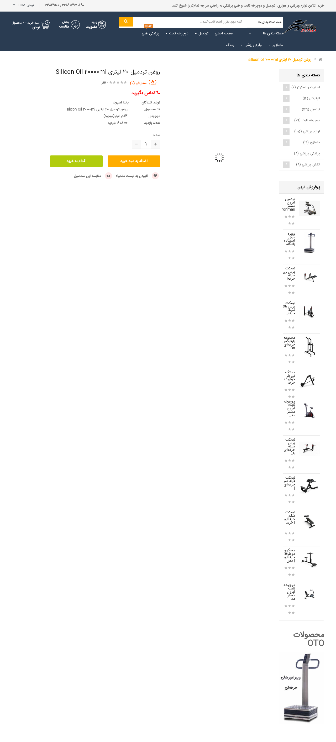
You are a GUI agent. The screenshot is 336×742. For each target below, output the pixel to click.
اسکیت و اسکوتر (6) (305, 87)
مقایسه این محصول (93, 176)
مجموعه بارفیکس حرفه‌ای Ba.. (288, 343)
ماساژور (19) (311, 142)
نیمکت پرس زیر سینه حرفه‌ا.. (289, 273)
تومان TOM (23, 5)
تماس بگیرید (145, 93)
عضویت (91, 27)
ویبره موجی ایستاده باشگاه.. (289, 239)
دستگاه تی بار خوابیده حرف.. (289, 377)
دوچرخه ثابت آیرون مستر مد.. (289, 409)
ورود (94, 22)
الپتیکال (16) (311, 98)
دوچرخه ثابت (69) (307, 120)
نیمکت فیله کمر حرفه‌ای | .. (289, 483)
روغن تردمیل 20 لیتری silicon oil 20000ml (279, 60)
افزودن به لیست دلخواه (137, 176)
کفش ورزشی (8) (308, 165)
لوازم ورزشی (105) (307, 131)
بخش (65, 22)
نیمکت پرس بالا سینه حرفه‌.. (289, 308)
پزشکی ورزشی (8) (307, 153)
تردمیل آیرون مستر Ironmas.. (287, 204)
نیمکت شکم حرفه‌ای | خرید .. (289, 519)
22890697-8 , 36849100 (64, 5)
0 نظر (105, 82)
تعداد (156, 135)
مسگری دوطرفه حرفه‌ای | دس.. (289, 555)
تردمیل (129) (311, 109)
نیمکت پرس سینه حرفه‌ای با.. (289, 447)
